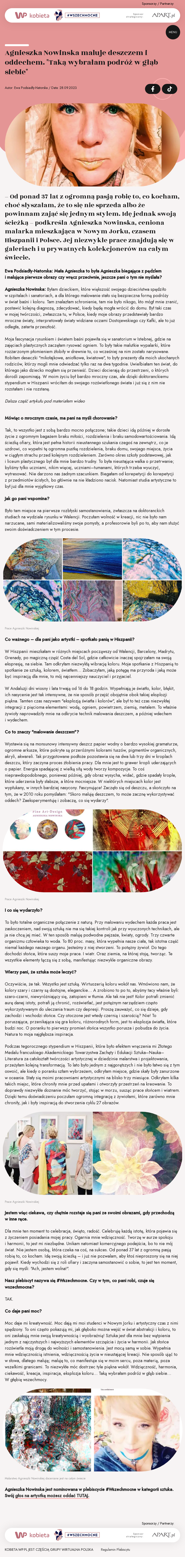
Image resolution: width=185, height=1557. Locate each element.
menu (173, 32)
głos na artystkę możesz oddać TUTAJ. (52, 1496)
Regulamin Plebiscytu (115, 1549)
